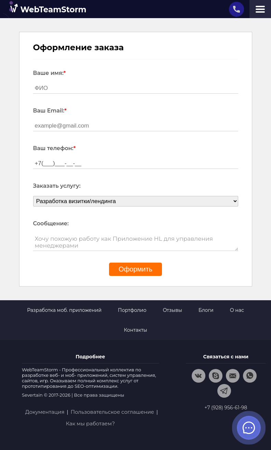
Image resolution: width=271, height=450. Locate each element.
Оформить (135, 269)
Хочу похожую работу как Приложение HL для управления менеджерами (135, 242)
